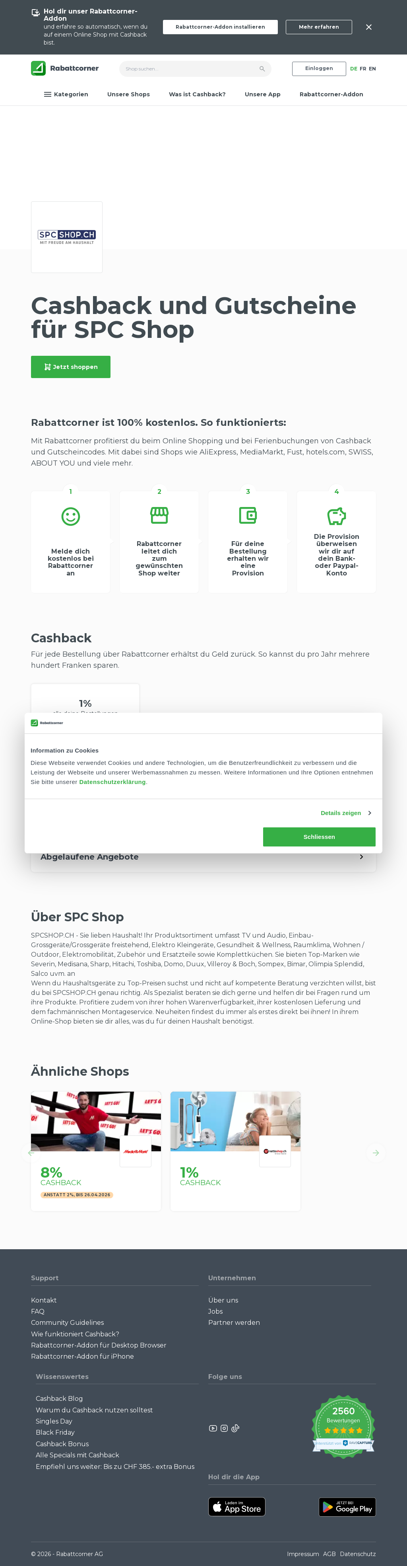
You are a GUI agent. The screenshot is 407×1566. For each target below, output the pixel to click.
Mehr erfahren (319, 27)
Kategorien (66, 94)
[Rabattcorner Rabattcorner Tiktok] (235, 1428)
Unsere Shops (128, 94)
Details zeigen (341, 812)
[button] (31, 1152)
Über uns (223, 1300)
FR (363, 69)
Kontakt (44, 1300)
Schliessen (319, 836)
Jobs (215, 1311)
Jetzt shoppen (71, 367)
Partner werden (234, 1322)
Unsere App (263, 94)
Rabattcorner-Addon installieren (220, 27)
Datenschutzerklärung (112, 781)
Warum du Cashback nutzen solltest (94, 1410)
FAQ (38, 1311)
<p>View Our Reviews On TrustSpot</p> (343, 1428)
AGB (329, 1554)
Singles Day (54, 1421)
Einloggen (319, 68)
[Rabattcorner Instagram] (224, 1428)
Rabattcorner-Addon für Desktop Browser (99, 1345)
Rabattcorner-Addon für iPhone (82, 1356)
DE (353, 69)
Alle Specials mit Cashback (77, 1455)
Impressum (303, 1554)
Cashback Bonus (62, 1444)
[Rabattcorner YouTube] (213, 1428)
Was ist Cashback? (197, 94)
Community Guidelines (67, 1322)
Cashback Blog (59, 1398)
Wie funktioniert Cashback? (75, 1334)
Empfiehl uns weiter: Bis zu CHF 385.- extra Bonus (115, 1466)
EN (372, 69)
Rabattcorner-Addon (331, 94)
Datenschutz (358, 1554)
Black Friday (55, 1432)
